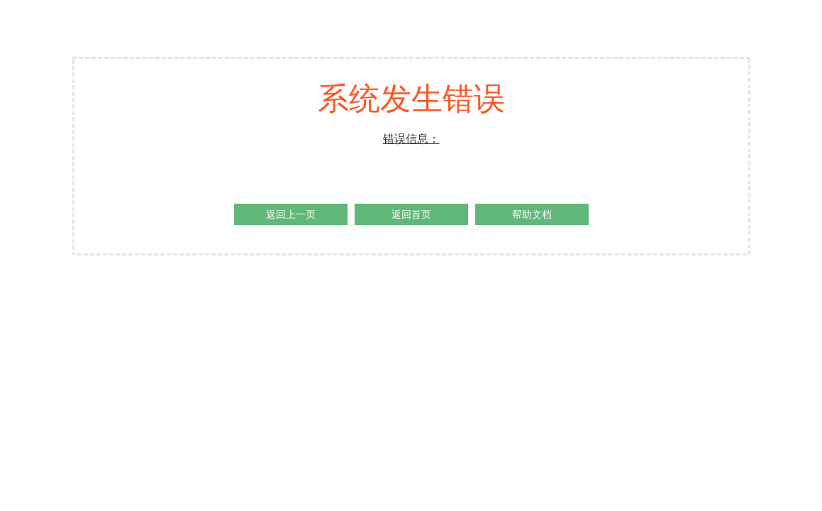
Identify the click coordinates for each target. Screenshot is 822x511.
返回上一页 (291, 214)
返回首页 (411, 214)
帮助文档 (532, 214)
